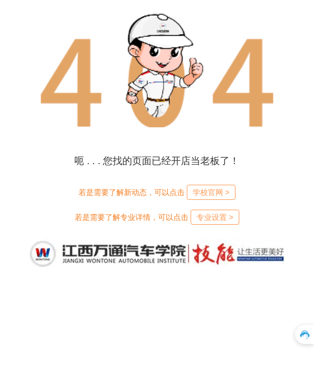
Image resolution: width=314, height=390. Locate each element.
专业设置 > (215, 217)
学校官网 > (211, 192)
